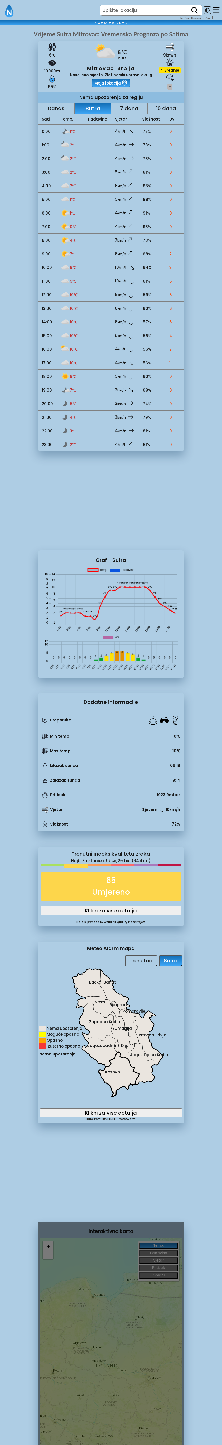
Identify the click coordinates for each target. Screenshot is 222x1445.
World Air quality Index (120, 922)
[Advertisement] (19, 116)
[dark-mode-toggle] (207, 10)
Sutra (92, 108)
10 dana (166, 108)
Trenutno (141, 960)
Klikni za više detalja (111, 910)
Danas (56, 108)
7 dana (129, 108)
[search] (194, 10)
